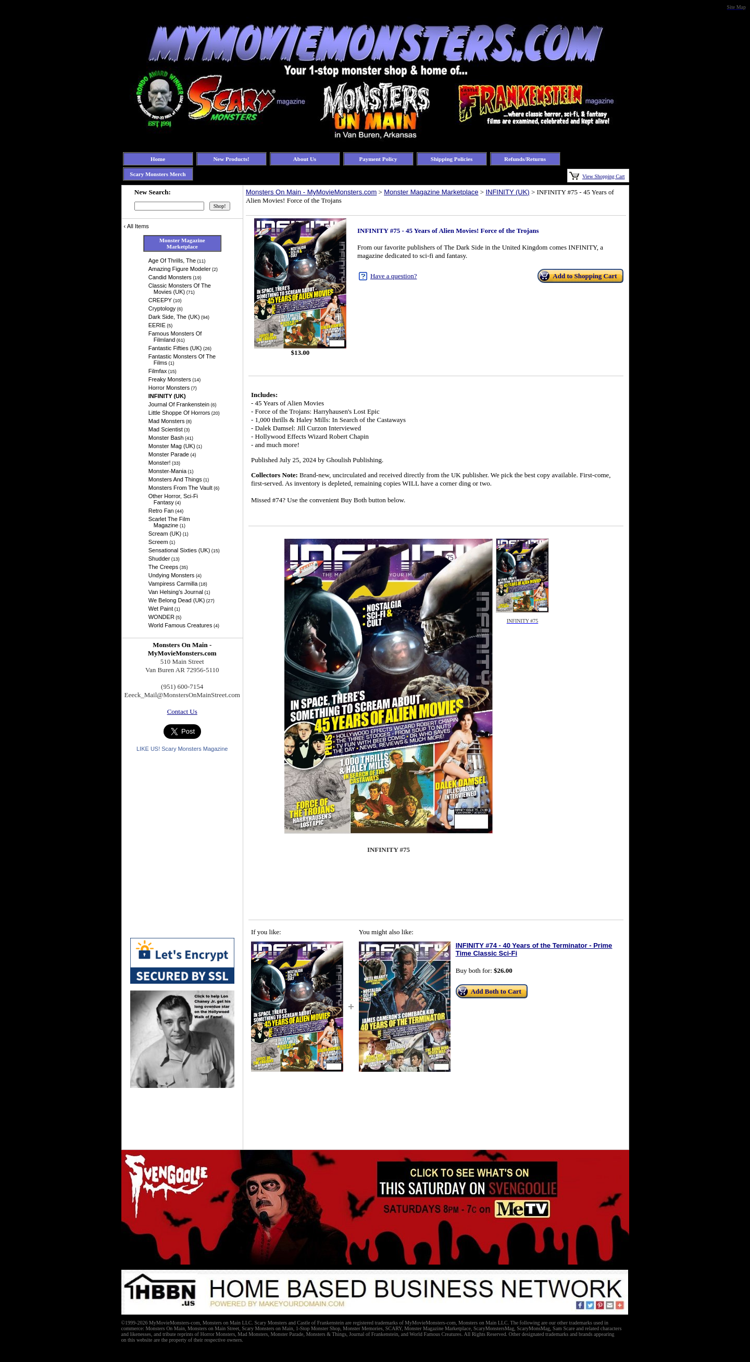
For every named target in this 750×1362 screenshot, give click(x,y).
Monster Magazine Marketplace (431, 192)
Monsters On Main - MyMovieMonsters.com (311, 192)
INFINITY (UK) (507, 192)
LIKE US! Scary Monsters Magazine (182, 749)
